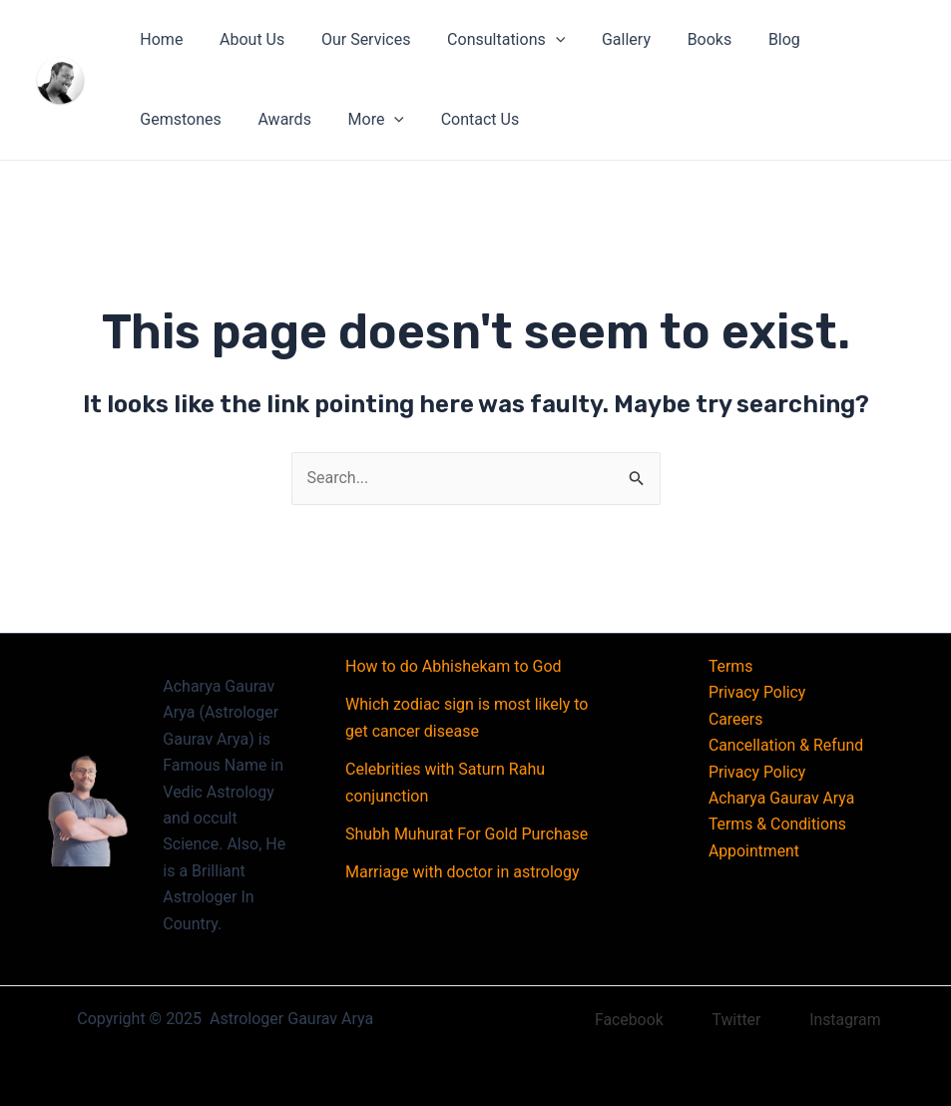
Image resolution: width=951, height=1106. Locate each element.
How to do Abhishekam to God (453, 666)
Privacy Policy (757, 692)
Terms (730, 666)
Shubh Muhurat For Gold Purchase (466, 834)
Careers (735, 719)
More (250, 120)
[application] (539, 40)
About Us (245, 39)
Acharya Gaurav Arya (781, 798)
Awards (164, 119)
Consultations (490, 40)
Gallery (605, 39)
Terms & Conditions (777, 824)
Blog (754, 39)
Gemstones (842, 39)
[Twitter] (724, 1020)
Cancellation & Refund (786, 745)
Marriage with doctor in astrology (462, 871)
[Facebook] (617, 1020)
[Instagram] (833, 1020)
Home (159, 39)
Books (684, 39)
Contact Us (350, 119)
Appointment (753, 850)
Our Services (354, 39)
